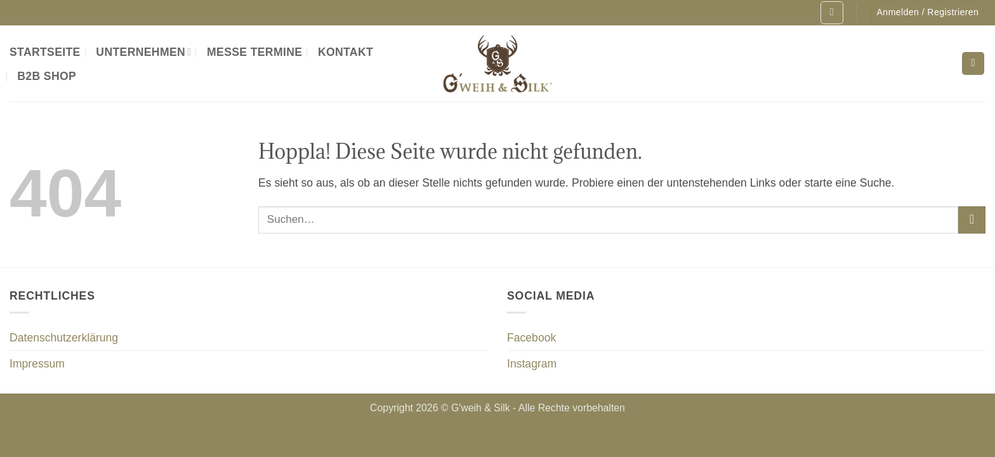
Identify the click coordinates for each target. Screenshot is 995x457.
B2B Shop (46, 76)
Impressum (37, 363)
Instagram (532, 363)
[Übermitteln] (971, 220)
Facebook (531, 337)
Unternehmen (143, 52)
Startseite (45, 52)
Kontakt (345, 52)
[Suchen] (973, 63)
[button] (831, 12)
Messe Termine (254, 52)
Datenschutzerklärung (64, 337)
